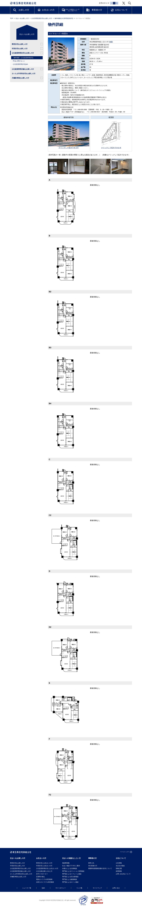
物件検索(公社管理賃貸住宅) (64, 18)
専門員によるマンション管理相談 (73, 871)
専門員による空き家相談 (70, 876)
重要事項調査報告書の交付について (100, 868)
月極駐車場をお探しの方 (27, 78)
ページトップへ (125, 852)
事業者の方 (97, 10)
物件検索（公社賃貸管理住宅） (24, 58)
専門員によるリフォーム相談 (71, 874)
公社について (121, 10)
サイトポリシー (60, 888)
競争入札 (91, 863)
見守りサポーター (42, 874)
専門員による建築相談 (69, 879)
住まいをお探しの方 (22, 18)
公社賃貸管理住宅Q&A (20, 64)
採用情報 (119, 871)
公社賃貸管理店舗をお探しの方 (27, 69)
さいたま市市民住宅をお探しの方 (23, 73)
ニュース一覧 (26, 888)
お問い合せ (116, 888)
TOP (11, 18)
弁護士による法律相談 (69, 868)
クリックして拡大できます (69, 148)
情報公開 (119, 868)
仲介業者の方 (92, 866)
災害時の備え (40, 876)
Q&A (43, 888)
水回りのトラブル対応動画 (45, 882)
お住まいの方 (48, 10)
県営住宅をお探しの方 (27, 44)
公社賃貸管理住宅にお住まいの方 (47, 868)
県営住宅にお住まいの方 (44, 863)
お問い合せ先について (124, 874)
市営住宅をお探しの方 (27, 48)
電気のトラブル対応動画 (44, 879)
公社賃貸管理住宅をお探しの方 (27, 53)
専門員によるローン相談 (70, 882)
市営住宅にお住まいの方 (44, 866)
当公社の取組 (120, 866)
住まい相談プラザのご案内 (71, 866)
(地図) (111, 42)
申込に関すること (19, 61)
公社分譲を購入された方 (44, 871)
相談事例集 (66, 863)
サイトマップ (97, 888)
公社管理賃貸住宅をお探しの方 (41, 18)
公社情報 (119, 863)
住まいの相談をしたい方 (72, 10)
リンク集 (79, 888)
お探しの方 (24, 10)
